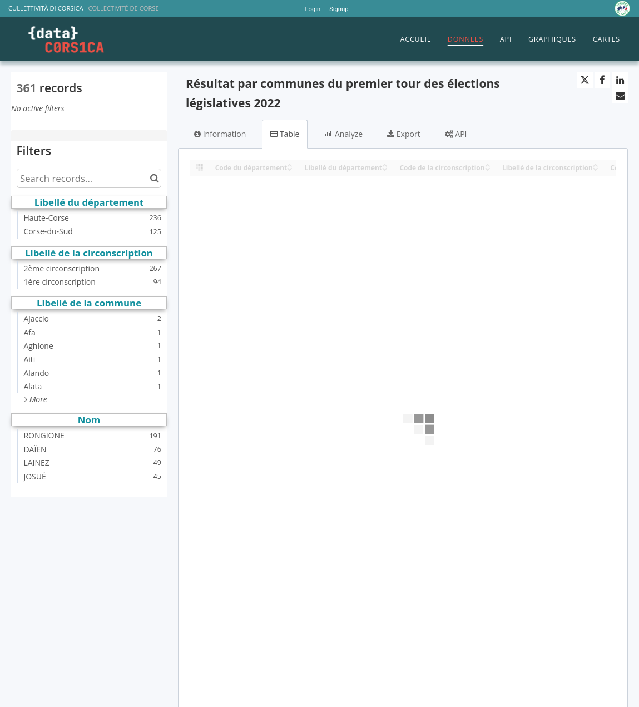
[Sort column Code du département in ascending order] (290, 164)
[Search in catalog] (154, 178)
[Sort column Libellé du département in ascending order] (385, 164)
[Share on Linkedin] (620, 80)
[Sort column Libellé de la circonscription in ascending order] (595, 164)
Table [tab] (284, 133)
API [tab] (456, 133)
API (506, 39)
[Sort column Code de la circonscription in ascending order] (488, 164)
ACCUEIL (415, 39)
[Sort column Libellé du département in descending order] (385, 168)
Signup (338, 9)
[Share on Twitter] (585, 80)
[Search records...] (89, 178)
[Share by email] (620, 95)
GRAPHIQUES (552, 39)
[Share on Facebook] (602, 80)
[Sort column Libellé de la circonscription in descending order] (595, 168)
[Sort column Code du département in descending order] (290, 168)
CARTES (606, 39)
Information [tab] (220, 133)
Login (313, 9)
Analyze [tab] (343, 133)
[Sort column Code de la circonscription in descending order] (488, 168)
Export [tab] (403, 133)
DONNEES (465, 39)
